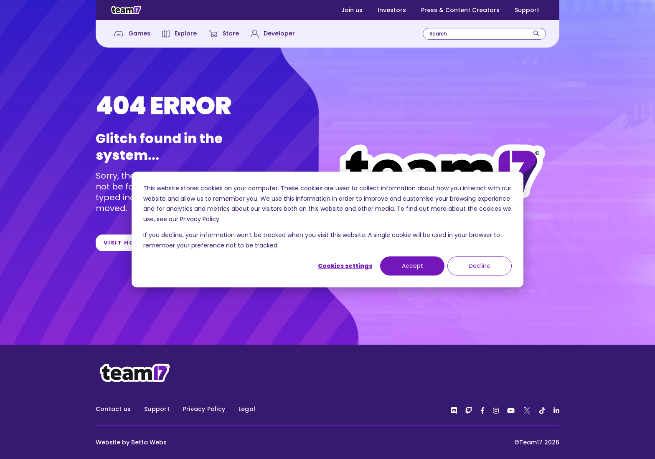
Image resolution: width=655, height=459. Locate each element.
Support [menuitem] (157, 409)
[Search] (536, 33)
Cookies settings (345, 266)
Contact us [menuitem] (113, 409)
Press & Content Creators (460, 10)
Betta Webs (149, 442)
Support (527, 10)
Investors (392, 10)
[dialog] (327, 229)
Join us (352, 10)
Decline (479, 266)
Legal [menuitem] (247, 409)
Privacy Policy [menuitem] (204, 409)
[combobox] (484, 34)
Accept (412, 266)
